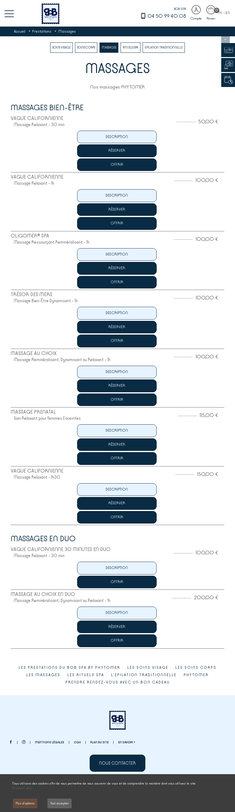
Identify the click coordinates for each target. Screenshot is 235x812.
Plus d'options (25, 803)
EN (228, 13)
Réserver (116, 150)
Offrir (116, 164)
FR (220, 13)
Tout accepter (59, 803)
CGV (77, 742)
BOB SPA (180, 9)
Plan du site (99, 742)
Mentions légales (49, 742)
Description (117, 137)
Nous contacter (117, 763)
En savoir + (126, 742)
